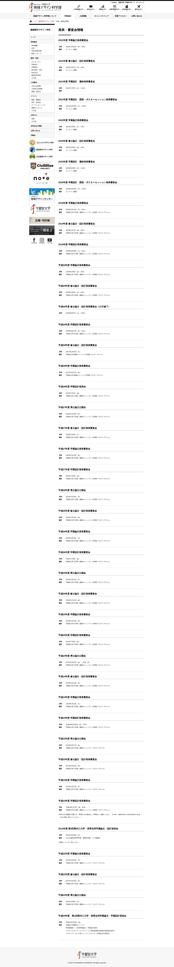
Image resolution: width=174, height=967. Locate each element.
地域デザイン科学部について (44, 16)
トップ (34, 21)
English (113, 2)
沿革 (33, 48)
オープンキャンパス (38, 105)
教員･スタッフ (36, 53)
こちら (65, 842)
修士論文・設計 (36, 70)
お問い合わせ (136, 16)
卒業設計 (34, 64)
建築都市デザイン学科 (46, 21)
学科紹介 (67, 16)
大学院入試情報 (36, 89)
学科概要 (34, 45)
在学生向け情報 (36, 126)
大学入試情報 (36, 86)
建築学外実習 (36, 75)
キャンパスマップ (101, 16)
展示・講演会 (36, 102)
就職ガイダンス (36, 108)
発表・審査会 (36, 100)
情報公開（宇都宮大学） (126, 2)
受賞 (33, 119)
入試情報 (83, 16)
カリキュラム (36, 62)
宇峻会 (33, 135)
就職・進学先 (36, 91)
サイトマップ (140, 2)
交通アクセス (120, 16)
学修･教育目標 (36, 51)
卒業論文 (34, 67)
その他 (33, 78)
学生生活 (34, 72)
